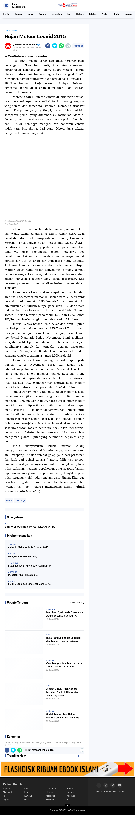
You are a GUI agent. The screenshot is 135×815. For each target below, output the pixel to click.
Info (5, 796)
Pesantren (50, 800)
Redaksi (98, 792)
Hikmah (49, 792)
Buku (118, 14)
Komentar (78, 46)
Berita (6, 14)
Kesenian (71, 796)
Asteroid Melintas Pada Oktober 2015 (28, 547)
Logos (6, 800)
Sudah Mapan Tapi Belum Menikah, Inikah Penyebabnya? (63, 718)
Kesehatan (56, 14)
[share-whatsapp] (61, 45)
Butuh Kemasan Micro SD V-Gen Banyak (29, 566)
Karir (115, 792)
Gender (130, 14)
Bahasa (52, 610)
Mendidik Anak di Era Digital (23, 575)
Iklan (121, 792)
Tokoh (106, 14)
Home (7, 30)
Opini (31, 14)
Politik (70, 800)
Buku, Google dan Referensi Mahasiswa (29, 584)
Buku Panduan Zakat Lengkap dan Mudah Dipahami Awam (60, 642)
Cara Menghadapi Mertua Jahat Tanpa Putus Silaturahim (63, 668)
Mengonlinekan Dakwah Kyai (23, 557)
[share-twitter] (54, 45)
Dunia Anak (51, 789)
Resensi (19, 14)
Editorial (70, 789)
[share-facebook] (47, 45)
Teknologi (20, 501)
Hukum (81, 14)
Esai (70, 14)
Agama (42, 14)
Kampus (28, 796)
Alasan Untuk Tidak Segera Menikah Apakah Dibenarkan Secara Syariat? (64, 693)
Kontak (107, 792)
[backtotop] (68, 807)
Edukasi (94, 14)
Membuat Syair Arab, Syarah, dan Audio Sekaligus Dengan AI (65, 617)
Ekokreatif (7, 792)
